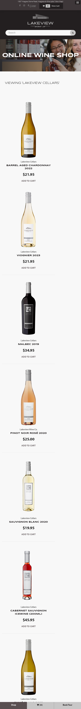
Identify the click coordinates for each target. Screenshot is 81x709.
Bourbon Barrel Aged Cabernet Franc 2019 (21, 631)
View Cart (56, 6)
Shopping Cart (43, 6)
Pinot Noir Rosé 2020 (59, 256)
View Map (59, 1)
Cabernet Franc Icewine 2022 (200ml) (59, 536)
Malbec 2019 (21, 255)
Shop (13, 704)
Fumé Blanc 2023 (21, 442)
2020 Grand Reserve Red (21, 535)
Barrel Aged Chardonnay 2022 (21, 165)
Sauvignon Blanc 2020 (21, 348)
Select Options (20, 649)
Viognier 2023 (59, 163)
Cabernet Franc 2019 (59, 630)
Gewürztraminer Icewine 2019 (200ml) (59, 441)
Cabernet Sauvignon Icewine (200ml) (59, 350)
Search (73, 33)
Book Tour (67, 704)
